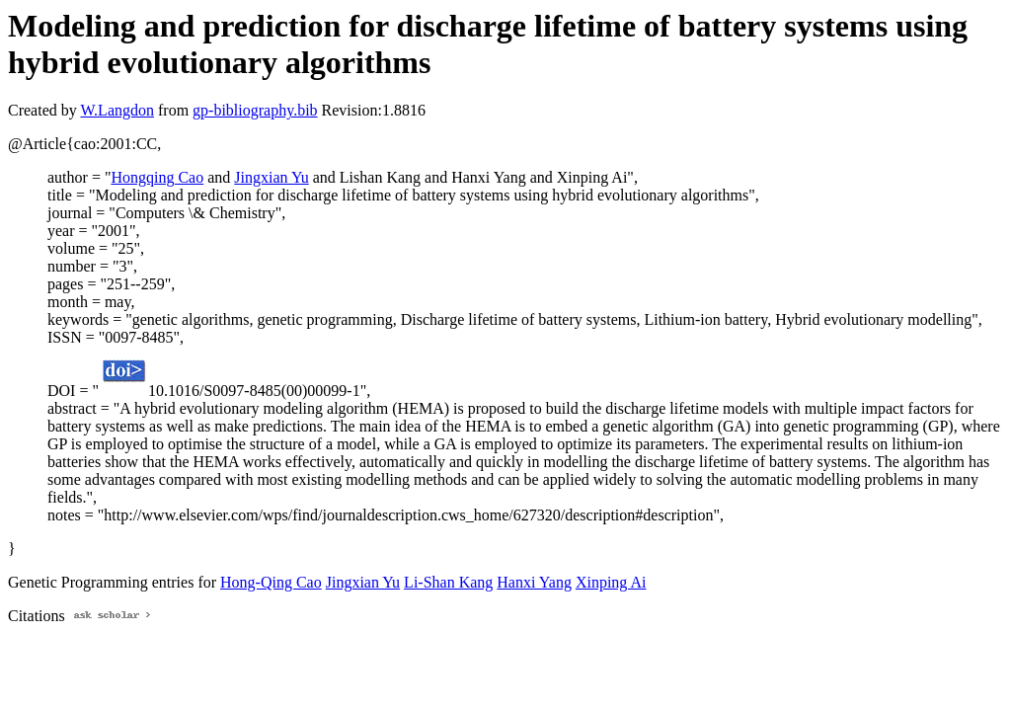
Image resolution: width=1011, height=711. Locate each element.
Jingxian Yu (271, 177)
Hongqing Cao (157, 177)
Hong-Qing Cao (271, 582)
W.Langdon (117, 110)
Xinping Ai (611, 582)
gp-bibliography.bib (255, 110)
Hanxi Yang (534, 582)
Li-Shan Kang (448, 582)
